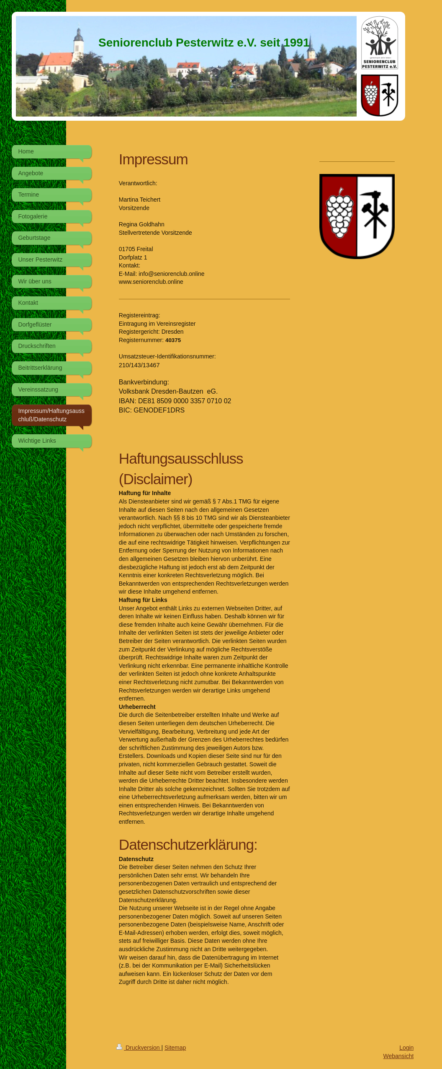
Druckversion (138, 1047)
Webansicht (398, 1056)
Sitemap (175, 1047)
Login (406, 1047)
